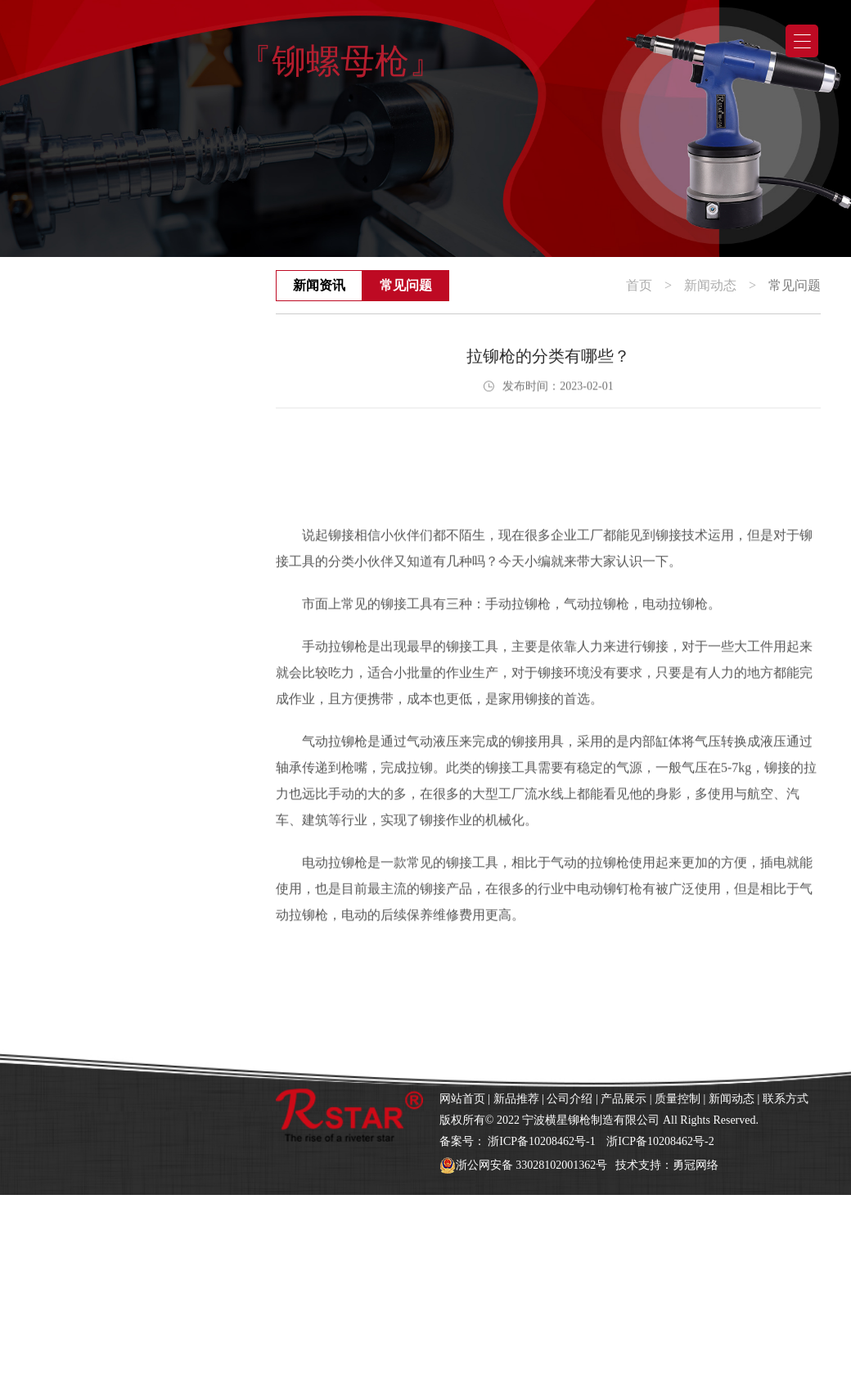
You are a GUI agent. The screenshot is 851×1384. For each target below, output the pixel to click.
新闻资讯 (319, 285)
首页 (639, 285)
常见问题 (406, 285)
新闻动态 (710, 285)
